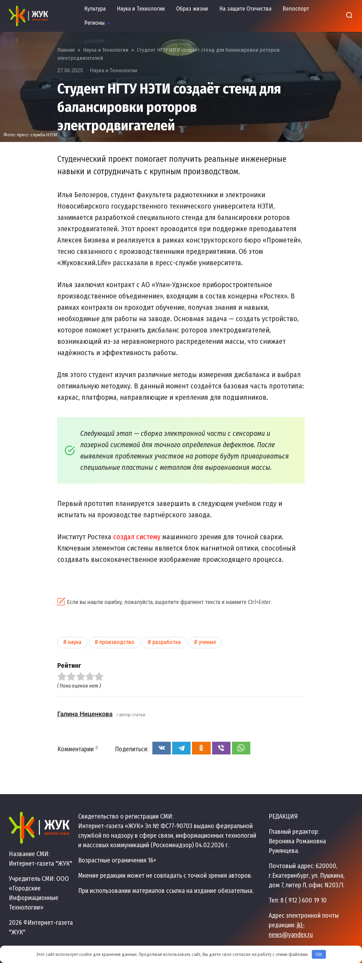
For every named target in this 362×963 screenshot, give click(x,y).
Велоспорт (296, 8)
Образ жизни (192, 8)
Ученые (207, 642)
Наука (74, 642)
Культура (95, 8)
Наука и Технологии (141, 8)
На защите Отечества (246, 8)
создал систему (136, 536)
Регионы (94, 22)
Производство (116, 642)
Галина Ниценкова (84, 714)
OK (319, 954)
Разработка (166, 642)
